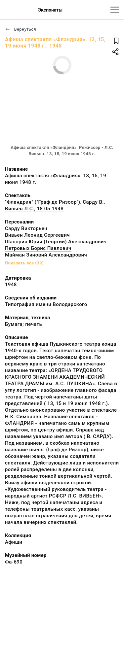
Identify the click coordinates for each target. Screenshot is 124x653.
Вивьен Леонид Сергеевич (37, 235)
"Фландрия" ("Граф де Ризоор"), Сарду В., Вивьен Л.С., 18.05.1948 (55, 205)
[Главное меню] (114, 9)
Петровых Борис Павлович (38, 248)
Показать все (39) (24, 262)
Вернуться (20, 29)
